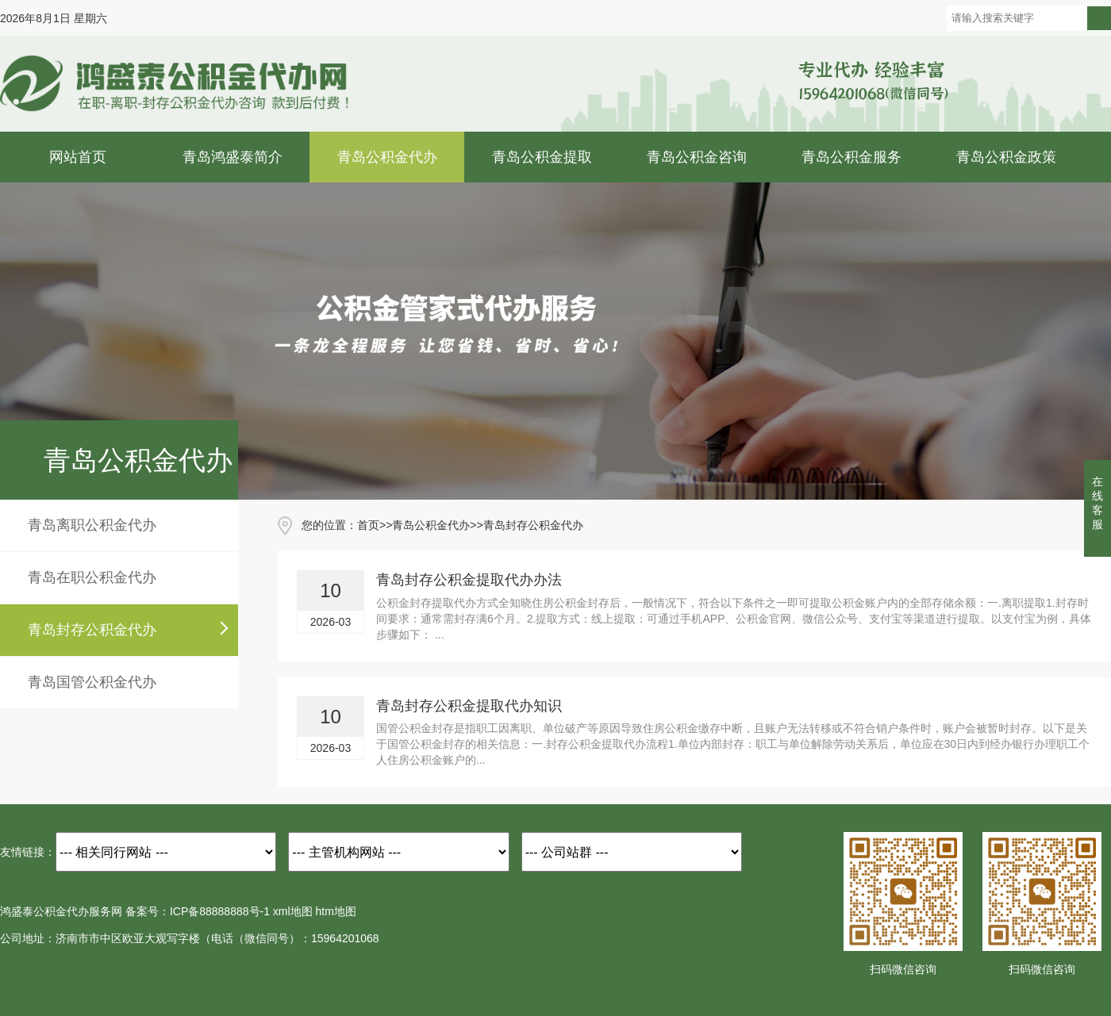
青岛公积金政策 (1006, 157)
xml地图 (293, 911)
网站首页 (77, 157)
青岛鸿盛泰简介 (233, 157)
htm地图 (336, 911)
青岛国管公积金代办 (92, 682)
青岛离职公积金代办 (92, 525)
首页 (368, 525)
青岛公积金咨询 (697, 157)
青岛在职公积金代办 (92, 577)
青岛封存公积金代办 (92, 630)
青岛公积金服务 (851, 157)
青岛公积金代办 (387, 157)
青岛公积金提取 (542, 157)
